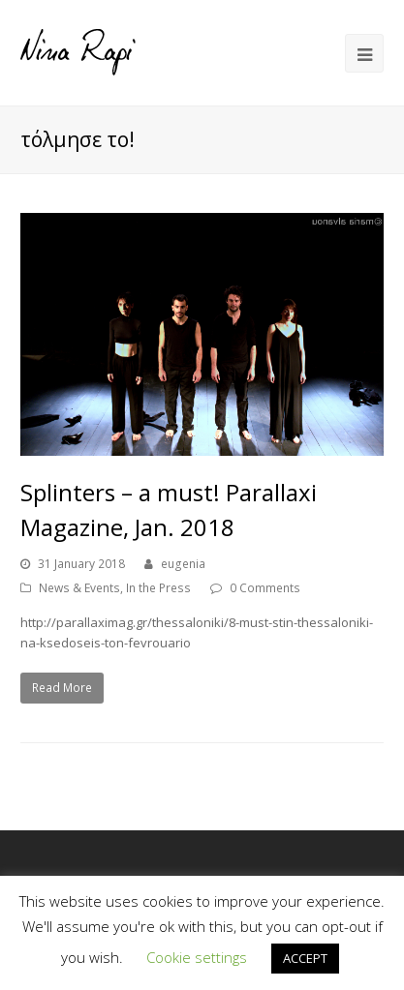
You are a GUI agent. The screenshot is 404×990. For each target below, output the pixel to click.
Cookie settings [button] (196, 957)
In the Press (158, 588)
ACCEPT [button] (305, 958)
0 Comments (265, 588)
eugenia (183, 563)
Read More (62, 687)
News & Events (79, 588)
